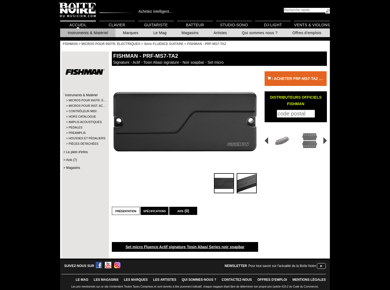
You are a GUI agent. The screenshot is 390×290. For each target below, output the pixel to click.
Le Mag (160, 33)
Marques (130, 33)
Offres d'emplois (306, 33)
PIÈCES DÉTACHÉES (83, 143)
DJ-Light (273, 25)
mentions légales (309, 280)
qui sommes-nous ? (199, 280)
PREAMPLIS (77, 132)
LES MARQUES (136, 280)
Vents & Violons (312, 25)
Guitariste (156, 25)
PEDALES (75, 127)
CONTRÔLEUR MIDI (82, 111)
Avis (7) (71, 160)
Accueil (77, 25)
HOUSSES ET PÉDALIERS (85, 138)
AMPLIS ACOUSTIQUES (85, 122)
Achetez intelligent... (155, 11)
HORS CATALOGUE (82, 116)
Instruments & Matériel (88, 33)
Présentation (125, 211)
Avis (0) (183, 211)
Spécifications (154, 211)
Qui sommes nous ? (259, 33)
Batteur (195, 25)
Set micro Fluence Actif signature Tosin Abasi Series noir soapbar (184, 247)
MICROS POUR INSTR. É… (85, 100)
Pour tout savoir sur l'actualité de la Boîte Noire (282, 266)
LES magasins (106, 280)
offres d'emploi (272, 280)
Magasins (190, 33)
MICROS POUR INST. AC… (85, 105)
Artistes (220, 33)
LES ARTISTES (164, 280)
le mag (82, 280)
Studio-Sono (234, 25)
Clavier (117, 25)
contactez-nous (237, 280)
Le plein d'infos (77, 152)
